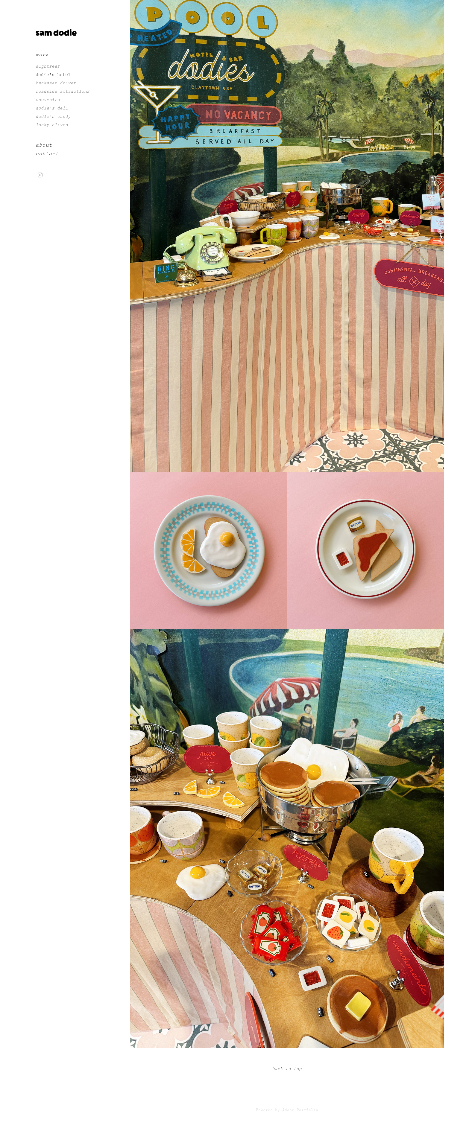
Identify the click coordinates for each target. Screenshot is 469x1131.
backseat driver (56, 83)
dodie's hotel (53, 74)
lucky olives (52, 124)
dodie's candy (53, 116)
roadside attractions (62, 91)
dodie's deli (52, 108)
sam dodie (56, 33)
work (42, 55)
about (44, 145)
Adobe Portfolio (300, 1110)
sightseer (48, 66)
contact (47, 154)
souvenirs (48, 99)
